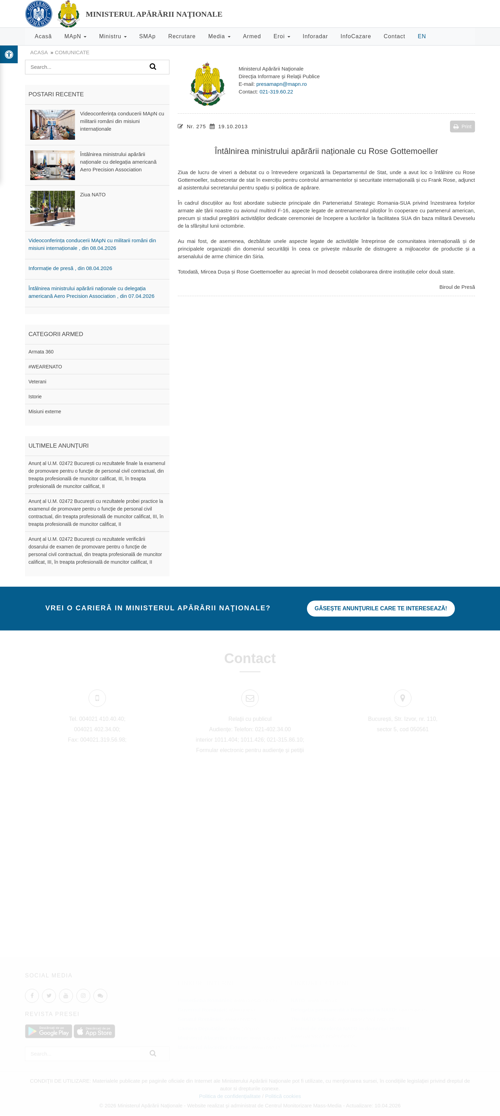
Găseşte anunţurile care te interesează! (381, 608)
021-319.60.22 (276, 92)
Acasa (39, 52)
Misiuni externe (44, 411)
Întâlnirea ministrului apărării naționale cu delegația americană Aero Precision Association (118, 161)
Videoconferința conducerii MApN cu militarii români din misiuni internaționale (122, 121)
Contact (394, 36)
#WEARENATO (45, 366)
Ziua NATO (93, 194)
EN (422, 36)
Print (462, 126)
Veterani (37, 381)
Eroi (282, 36)
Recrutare (181, 36)
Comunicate (72, 52)
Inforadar (315, 36)
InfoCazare (356, 36)
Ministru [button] (112, 36)
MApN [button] (75, 36)
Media (219, 36)
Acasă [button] (43, 36)
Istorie (35, 396)
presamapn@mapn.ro (281, 84)
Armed (252, 36)
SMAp (147, 36)
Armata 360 (40, 352)
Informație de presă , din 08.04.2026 (70, 268)
